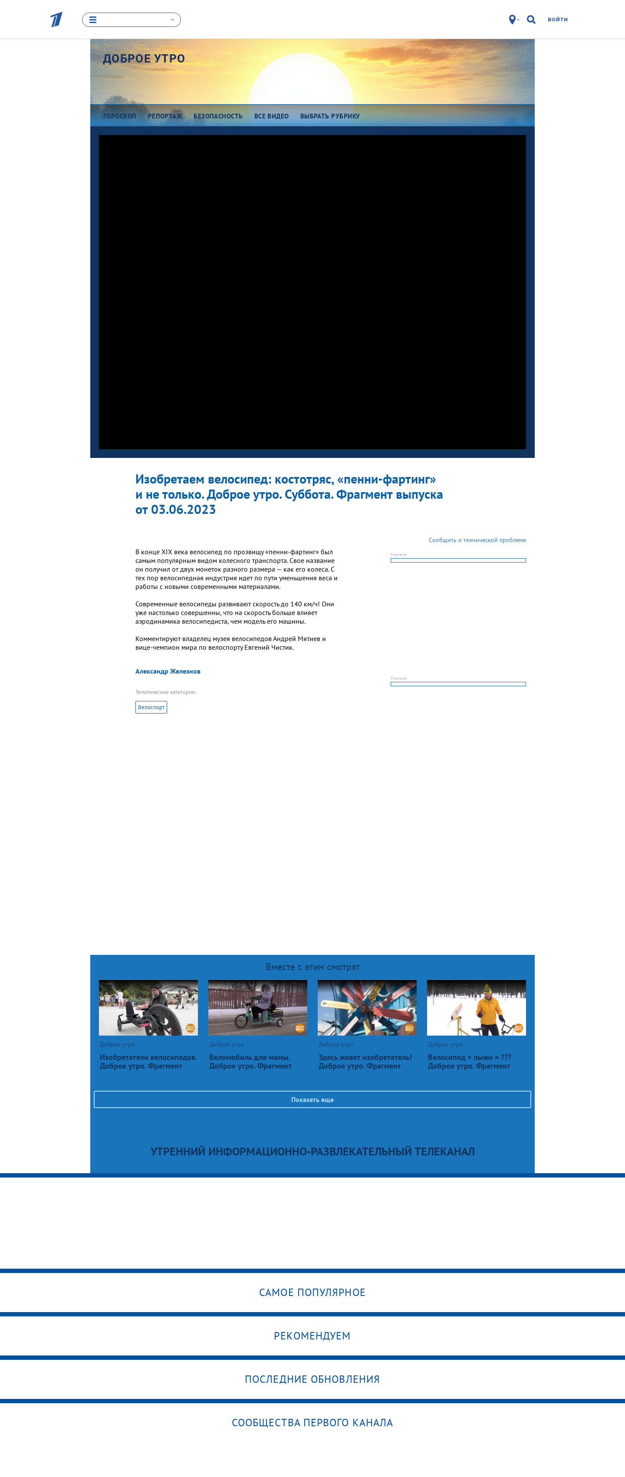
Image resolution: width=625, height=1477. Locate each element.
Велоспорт (151, 707)
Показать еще (312, 1099)
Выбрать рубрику (330, 116)
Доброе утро (144, 58)
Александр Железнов (168, 671)
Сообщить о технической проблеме (477, 540)
